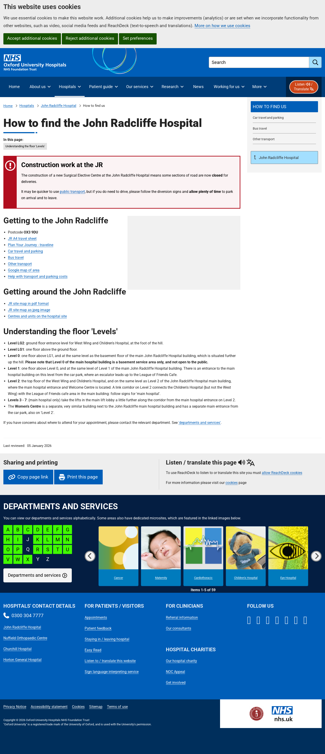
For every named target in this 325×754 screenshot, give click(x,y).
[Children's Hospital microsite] (246, 556)
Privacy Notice (14, 707)
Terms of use (117, 707)
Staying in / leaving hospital (107, 639)
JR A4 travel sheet (22, 238)
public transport (72, 191)
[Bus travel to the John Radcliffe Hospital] (284, 129)
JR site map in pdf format (28, 303)
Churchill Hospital (17, 649)
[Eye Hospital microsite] (288, 556)
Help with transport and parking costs (37, 276)
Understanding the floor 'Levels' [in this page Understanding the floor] (25, 146)
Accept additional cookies (32, 38)
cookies (231, 483)
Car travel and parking (25, 251)
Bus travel (16, 257)
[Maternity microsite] (161, 556)
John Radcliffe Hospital (58, 106)
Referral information (182, 617)
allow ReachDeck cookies (282, 473)
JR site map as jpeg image (29, 310)
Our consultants (178, 628)
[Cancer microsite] (118, 556)
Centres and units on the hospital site (37, 316)
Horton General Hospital (22, 660)
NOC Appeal (175, 672)
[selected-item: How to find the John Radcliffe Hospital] (284, 106)
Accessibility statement (49, 707)
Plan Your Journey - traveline (30, 245)
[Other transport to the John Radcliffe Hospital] (284, 139)
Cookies (78, 707)
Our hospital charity (181, 661)
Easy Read (93, 650)
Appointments (96, 617)
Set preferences (138, 38)
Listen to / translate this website (110, 661)
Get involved (176, 682)
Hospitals (26, 106)
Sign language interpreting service (112, 672)
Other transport (20, 264)
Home (8, 106)
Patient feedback (98, 628)
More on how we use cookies (222, 25)
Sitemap (95, 707)
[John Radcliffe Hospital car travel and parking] (284, 118)
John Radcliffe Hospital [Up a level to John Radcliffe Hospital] (278, 157)
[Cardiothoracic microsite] (203, 556)
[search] (315, 62)
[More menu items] (259, 87)
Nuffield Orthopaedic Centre (25, 638)
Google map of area (23, 270)
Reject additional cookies (90, 38)
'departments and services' (200, 422)
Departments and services (34, 575)
